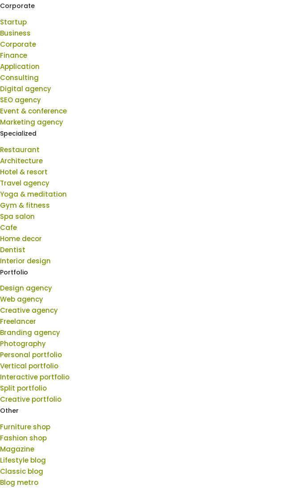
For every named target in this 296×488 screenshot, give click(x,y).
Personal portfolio (31, 354)
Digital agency (25, 88)
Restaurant (20, 149)
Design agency (26, 288)
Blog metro (19, 482)
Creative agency (29, 310)
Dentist (12, 249)
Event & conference (33, 111)
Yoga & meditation (33, 194)
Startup (13, 22)
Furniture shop (25, 427)
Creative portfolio (30, 399)
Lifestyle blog (23, 460)
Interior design (25, 261)
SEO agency (20, 100)
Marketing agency (31, 122)
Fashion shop (23, 438)
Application (20, 66)
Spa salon (17, 216)
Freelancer (18, 321)
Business (15, 33)
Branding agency (30, 332)
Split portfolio (23, 388)
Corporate (18, 44)
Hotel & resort (24, 172)
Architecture (21, 160)
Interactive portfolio (34, 377)
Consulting (19, 77)
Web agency (21, 299)
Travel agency (24, 183)
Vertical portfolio (29, 366)
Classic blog (21, 471)
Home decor (21, 238)
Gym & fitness (25, 205)
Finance (13, 55)
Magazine (17, 449)
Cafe (8, 227)
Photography (23, 343)
